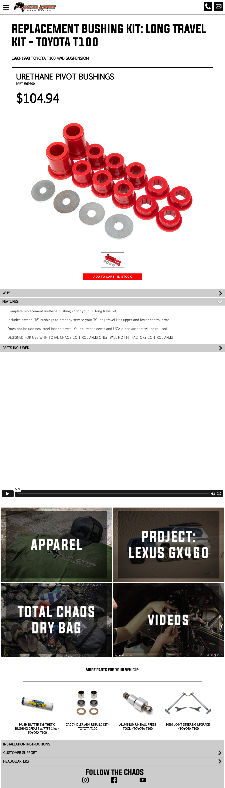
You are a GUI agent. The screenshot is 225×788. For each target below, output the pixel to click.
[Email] (218, 6)
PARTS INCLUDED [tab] (16, 348)
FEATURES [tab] (10, 301)
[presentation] (6, 711)
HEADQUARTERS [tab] (16, 761)
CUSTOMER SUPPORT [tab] (20, 752)
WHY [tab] (6, 293)
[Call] (208, 6)
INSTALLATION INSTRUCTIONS (26, 744)
